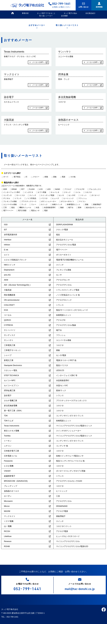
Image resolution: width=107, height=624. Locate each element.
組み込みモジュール (92, 207)
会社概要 (64, 16)
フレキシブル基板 (9, 201)
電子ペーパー (7, 210)
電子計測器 (21, 210)
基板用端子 (96, 204)
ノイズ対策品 (30, 198)
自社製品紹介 (90, 13)
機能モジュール (24, 207)
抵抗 (12, 207)
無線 (61, 207)
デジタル (6, 198)
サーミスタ (20, 195)
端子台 (70, 207)
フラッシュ (82, 198)
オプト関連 (41, 192)
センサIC (71, 195)
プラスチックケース (28, 201)
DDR (4, 189)
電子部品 (16, 177)
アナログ (67, 189)
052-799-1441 (61, 3)
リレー (32, 204)
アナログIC (79, 189)
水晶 (36, 207)
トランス (17, 198)
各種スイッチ (56, 204)
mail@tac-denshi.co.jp (80, 589)
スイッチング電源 (46, 195)
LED (48, 189)
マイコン (81, 201)
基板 (54, 177)
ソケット (82, 195)
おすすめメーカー (37, 25)
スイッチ (32, 195)
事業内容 (25, 13)
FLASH (31, 189)
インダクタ (28, 192)
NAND (57, 189)
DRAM (13, 189)
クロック (66, 192)
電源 (62, 177)
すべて (5, 177)
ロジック (43, 204)
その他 (72, 177)
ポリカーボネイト (66, 201)
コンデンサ (7, 195)
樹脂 (45, 177)
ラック (23, 204)
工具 (4, 207)
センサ (60, 195)
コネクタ (87, 192)
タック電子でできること (46, 13)
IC (25, 177)
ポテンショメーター (47, 201)
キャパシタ (54, 192)
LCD (40, 189)
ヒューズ (55, 198)
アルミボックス (94, 189)
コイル (77, 192)
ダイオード (95, 195)
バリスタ (43, 198)
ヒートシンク (68, 198)
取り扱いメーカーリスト (67, 25)
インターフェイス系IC (11, 192)
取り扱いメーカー (46, 16)
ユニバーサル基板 (9, 204)
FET (22, 189)
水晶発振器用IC (49, 207)
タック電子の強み (70, 13)
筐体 (78, 207)
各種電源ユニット (72, 204)
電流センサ (34, 210)
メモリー (35, 177)
